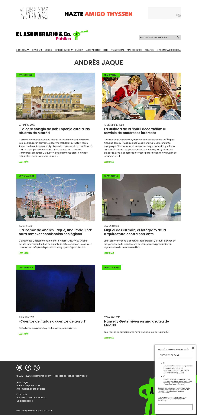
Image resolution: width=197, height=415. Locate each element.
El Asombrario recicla (169, 49)
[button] (52, 35)
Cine (105, 49)
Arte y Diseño (93, 49)
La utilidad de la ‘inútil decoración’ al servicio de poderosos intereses (135, 131)
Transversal (117, 49)
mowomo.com (45, 410)
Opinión (36, 49)
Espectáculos (62, 49)
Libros (48, 49)
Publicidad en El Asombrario (31, 397)
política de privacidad (181, 382)
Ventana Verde (26, 176)
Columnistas (26, 267)
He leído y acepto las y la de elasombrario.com (177, 381)
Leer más (24, 161)
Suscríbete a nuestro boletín (173, 349)
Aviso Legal (22, 382)
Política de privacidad (28, 385)
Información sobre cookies (30, 388)
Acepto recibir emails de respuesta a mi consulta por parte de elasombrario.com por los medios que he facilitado (177, 369)
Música (79, 49)
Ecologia (21, 49)
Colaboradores (24, 400)
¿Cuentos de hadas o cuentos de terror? (52, 321)
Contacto (21, 394)
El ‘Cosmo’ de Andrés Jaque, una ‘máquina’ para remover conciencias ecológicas (55, 232)
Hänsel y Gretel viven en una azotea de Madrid (136, 323)
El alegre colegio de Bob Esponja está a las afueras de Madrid (54, 131)
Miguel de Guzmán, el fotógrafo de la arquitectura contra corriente (135, 232)
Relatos (149, 49)
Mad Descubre (134, 49)
